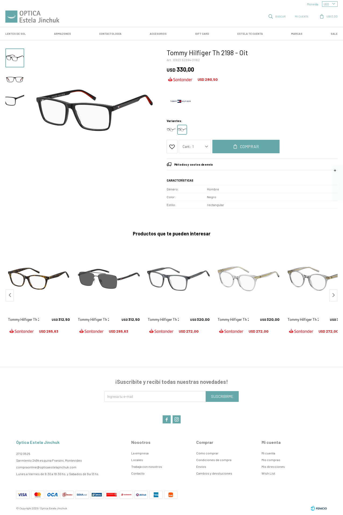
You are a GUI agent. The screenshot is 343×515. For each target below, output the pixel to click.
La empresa (140, 453)
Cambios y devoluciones (214, 473)
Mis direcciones (273, 466)
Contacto (138, 473)
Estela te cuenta (250, 33)
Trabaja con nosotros (146, 466)
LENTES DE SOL (15, 33)
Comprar (249, 146)
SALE (334, 33)
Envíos (201, 466)
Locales (137, 460)
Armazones (62, 33)
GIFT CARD (202, 33)
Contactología (110, 33)
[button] (333, 295)
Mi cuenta (268, 453)
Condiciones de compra (213, 460)
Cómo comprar (207, 453)
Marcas (296, 33)
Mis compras (271, 460)
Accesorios (158, 33)
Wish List (268, 473)
